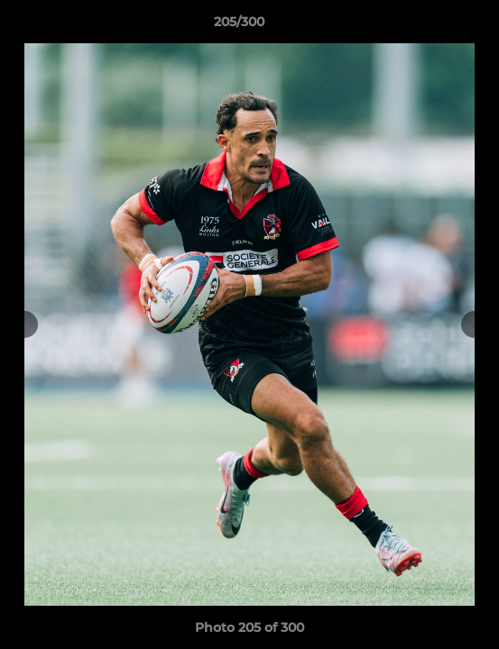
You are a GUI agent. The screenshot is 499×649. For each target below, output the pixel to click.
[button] (434, 26)
